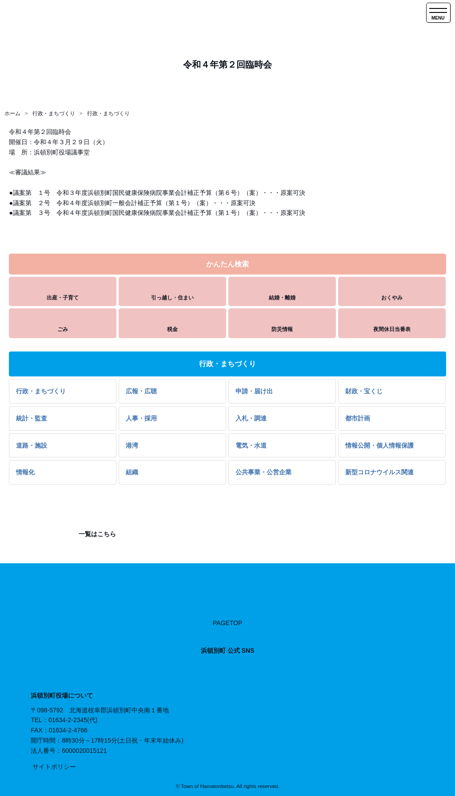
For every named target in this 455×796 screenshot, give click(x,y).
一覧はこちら (96, 533)
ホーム (12, 113)
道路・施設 (31, 445)
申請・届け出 (254, 391)
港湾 (132, 445)
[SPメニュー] (438, 13)
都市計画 (357, 418)
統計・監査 (31, 418)
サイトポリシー (54, 766)
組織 (132, 472)
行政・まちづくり (53, 113)
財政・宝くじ (364, 391)
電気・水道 (251, 445)
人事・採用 (141, 418)
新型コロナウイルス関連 (379, 472)
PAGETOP (227, 622)
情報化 (25, 472)
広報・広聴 (141, 391)
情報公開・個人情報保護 (379, 445)
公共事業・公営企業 (263, 472)
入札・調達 (251, 418)
